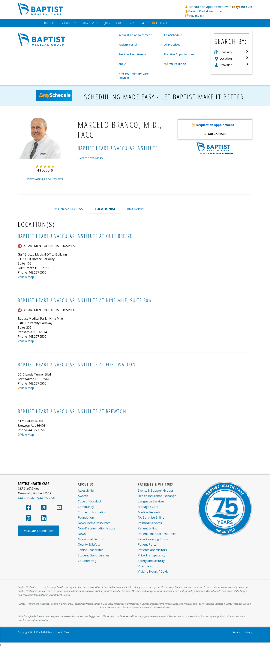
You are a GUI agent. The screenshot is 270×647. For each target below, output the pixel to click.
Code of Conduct (89, 501)
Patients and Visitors (152, 550)
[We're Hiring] (184, 64)
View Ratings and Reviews (45, 179)
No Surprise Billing (151, 517)
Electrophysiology (90, 158)
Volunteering (87, 561)
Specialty (226, 52)
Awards (83, 496)
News (82, 534)
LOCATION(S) (105, 209)
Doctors (49, 23)
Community (86, 507)
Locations (88, 23)
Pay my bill (196, 16)
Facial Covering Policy (153, 539)
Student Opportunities (94, 555)
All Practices (172, 44)
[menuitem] (49, 23)
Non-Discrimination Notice (97, 528)
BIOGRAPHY (135, 209)
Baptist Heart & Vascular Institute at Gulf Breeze (75, 235)
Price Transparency (151, 555)
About (120, 23)
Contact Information (92, 512)
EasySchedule (173, 35)
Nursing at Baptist (91, 539)
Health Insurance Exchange (157, 496)
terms (236, 632)
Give (132, 23)
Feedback (159, 23)
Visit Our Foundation (38, 531)
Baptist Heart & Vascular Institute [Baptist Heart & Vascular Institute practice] (118, 148)
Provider (226, 65)
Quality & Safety (89, 544)
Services (67, 23)
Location (226, 58)
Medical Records (149, 512)
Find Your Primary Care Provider (133, 75)
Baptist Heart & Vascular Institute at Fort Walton (77, 364)
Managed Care (148, 507)
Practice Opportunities (179, 54)
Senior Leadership (91, 550)
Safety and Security (151, 561)
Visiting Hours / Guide (153, 571)
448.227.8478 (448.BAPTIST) (36, 498)
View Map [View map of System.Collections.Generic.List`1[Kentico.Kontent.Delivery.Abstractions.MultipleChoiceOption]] (27, 277)
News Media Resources (94, 523)
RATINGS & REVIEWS (68, 209)
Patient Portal (127, 44)
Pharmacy (145, 566)
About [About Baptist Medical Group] (122, 64)
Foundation (86, 517)
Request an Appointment (135, 35)
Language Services (151, 501)
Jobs (107, 23)
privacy (248, 632)
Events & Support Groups (156, 490)
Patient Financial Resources (157, 534)
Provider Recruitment (132, 54)
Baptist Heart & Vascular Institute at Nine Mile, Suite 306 (84, 300)
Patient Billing (148, 528)
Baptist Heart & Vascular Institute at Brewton (72, 411)
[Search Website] (143, 23)
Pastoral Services (150, 523)
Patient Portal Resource (205, 11)
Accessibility (86, 490)
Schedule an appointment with (220, 7)
